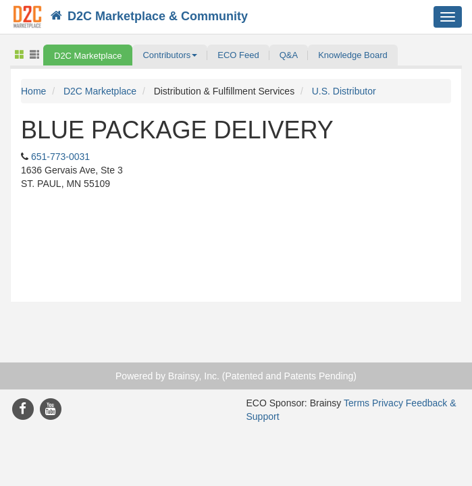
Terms (356, 403)
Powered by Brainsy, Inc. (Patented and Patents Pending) (236, 376)
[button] (169, 55)
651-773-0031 (60, 156)
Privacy (387, 403)
